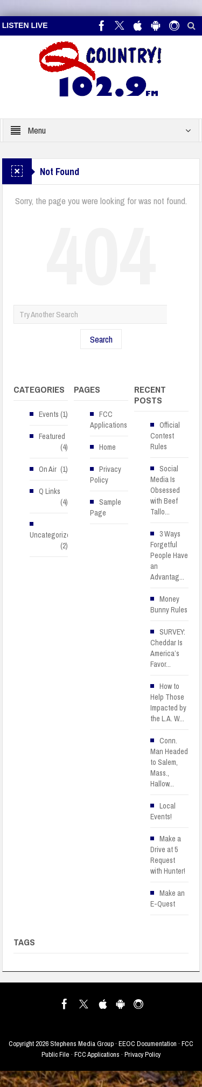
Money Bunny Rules (168, 604)
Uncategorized (52, 535)
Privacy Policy (105, 474)
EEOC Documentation (148, 1043)
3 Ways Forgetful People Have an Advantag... (169, 555)
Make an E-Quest (167, 898)
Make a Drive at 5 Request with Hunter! (167, 855)
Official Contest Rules (165, 435)
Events (49, 414)
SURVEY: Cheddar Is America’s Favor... (167, 648)
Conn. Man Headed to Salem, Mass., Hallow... (169, 762)
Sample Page (105, 507)
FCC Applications (108, 419)
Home (107, 447)
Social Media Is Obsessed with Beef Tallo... (165, 490)
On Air (48, 469)
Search (101, 339)
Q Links (49, 491)
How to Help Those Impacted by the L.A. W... (168, 702)
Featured (52, 436)
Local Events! (163, 811)
